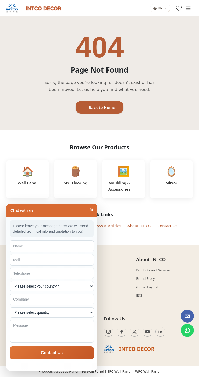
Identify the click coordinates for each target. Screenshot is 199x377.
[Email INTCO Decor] (187, 316)
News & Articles (107, 225)
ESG (139, 295)
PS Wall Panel (93, 371)
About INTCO (139, 225)
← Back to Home (99, 107)
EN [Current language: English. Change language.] (160, 8)
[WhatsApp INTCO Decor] (187, 330)
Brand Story (145, 278)
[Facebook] (121, 332)
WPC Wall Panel (147, 371)
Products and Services (153, 270)
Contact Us (167, 225)
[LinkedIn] (160, 332)
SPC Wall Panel (119, 371)
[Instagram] (108, 332)
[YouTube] (147, 332)
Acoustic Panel (66, 371)
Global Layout (147, 287)
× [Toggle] (91, 210)
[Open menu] (188, 8)
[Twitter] (134, 332)
